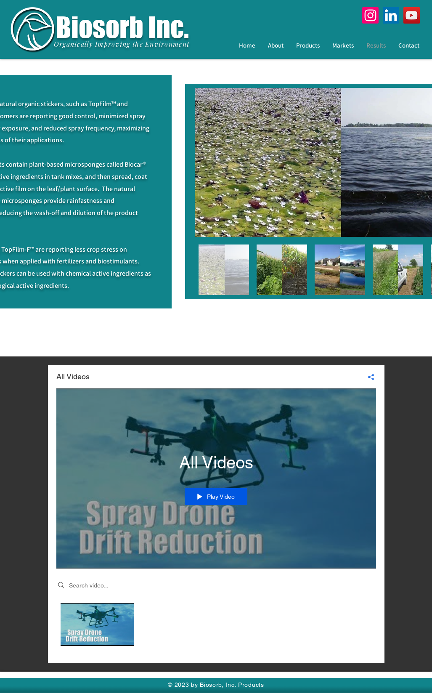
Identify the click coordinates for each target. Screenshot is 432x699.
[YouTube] (411, 15)
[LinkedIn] (391, 15)
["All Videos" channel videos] (216, 627)
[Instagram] (370, 15)
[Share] (368, 377)
